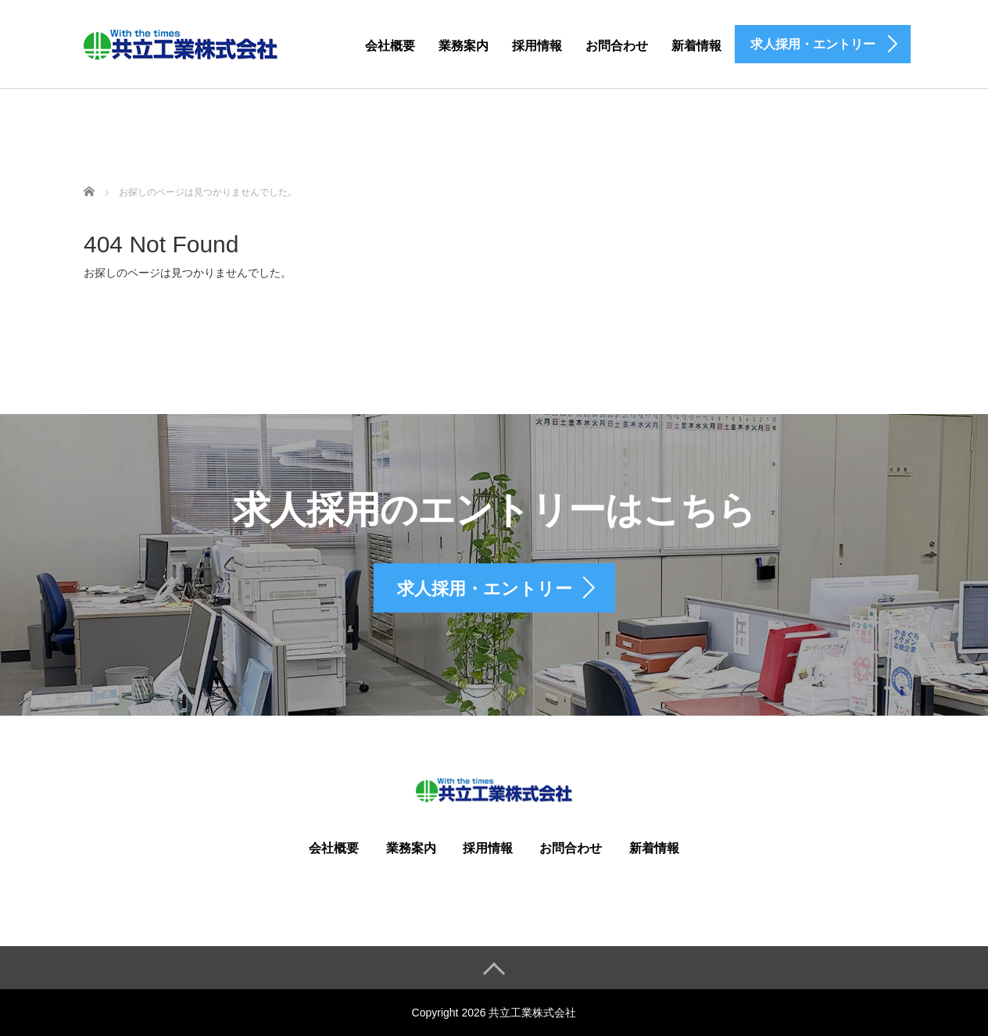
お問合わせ (616, 45)
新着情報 (696, 45)
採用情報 (537, 45)
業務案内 (464, 45)
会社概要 (390, 45)
